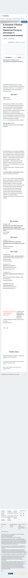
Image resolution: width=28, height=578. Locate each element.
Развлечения (11, 38)
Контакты (11, 526)
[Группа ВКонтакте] (21, 513)
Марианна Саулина (20, 42)
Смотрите (5, 120)
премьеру (15, 87)
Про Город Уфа (16, 515)
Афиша (5, 38)
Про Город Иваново (10, 513)
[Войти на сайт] (26, 16)
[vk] (4, 328)
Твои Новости (16, 513)
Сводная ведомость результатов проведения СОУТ (22, 527)
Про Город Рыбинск (10, 515)
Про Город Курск (3, 515)
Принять (24, 21)
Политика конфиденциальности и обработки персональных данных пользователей (13, 554)
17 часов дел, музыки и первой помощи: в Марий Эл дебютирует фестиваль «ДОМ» (14, 363)
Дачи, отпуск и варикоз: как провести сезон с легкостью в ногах (14, 369)
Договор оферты (3, 524)
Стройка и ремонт (9, 18)
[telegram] (8, 328)
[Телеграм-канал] (8, 57)
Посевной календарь (16, 18)
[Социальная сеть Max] (19, 57)
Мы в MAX (22, 18)
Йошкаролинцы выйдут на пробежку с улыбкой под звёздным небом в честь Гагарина (14, 357)
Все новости (3, 18)
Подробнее (25, 552)
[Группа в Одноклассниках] (23, 513)
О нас (2, 526)
